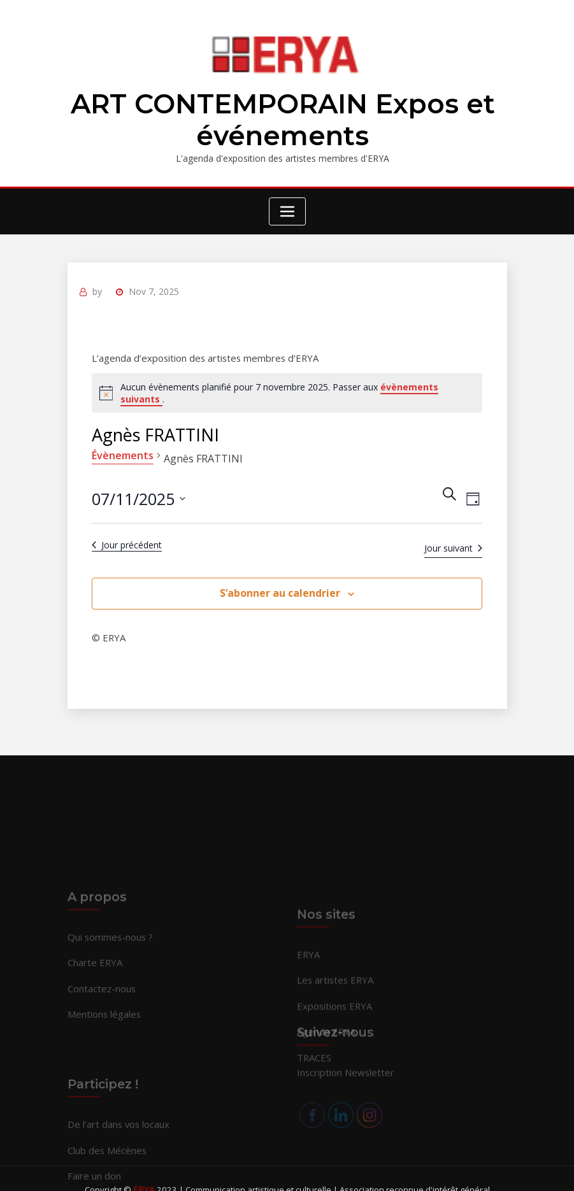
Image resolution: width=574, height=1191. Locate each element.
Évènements (122, 449)
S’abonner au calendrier (280, 587)
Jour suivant (455, 542)
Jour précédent (126, 538)
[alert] (287, 387)
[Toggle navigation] (287, 208)
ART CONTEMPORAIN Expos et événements (282, 117)
